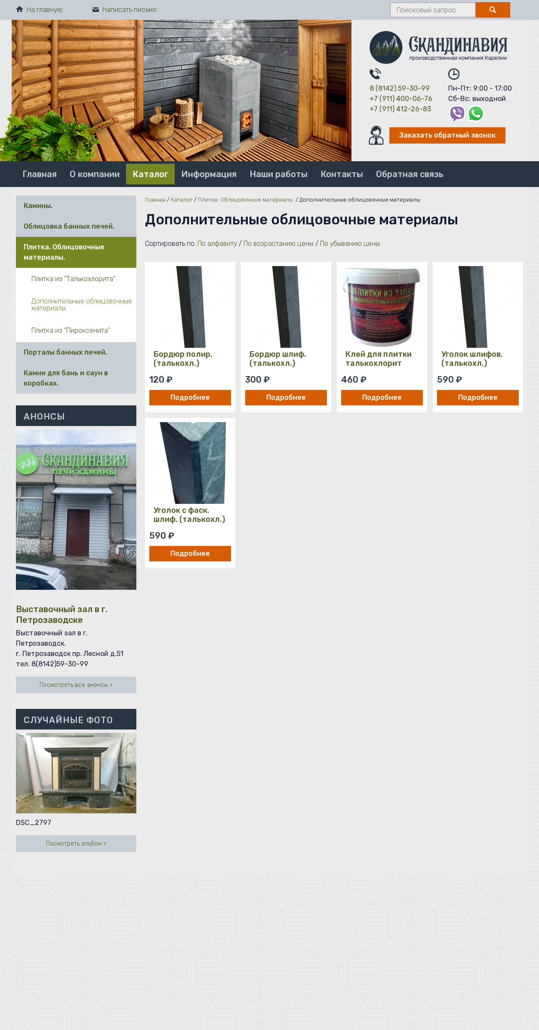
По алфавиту (217, 243)
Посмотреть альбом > (76, 843)
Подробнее (190, 397)
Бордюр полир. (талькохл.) (183, 358)
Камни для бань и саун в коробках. (66, 378)
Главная (39, 174)
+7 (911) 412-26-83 (400, 109)
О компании (95, 174)
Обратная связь (410, 174)
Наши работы (278, 174)
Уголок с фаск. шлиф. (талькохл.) (189, 515)
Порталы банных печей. (65, 352)
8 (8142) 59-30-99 (400, 88)
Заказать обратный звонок (447, 135)
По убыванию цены (350, 243)
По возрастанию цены (278, 243)
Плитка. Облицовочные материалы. (64, 252)
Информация (209, 174)
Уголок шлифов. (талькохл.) (472, 358)
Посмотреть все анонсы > (76, 685)
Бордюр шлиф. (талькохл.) (277, 358)
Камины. (38, 206)
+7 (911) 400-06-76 (401, 99)
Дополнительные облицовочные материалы (81, 304)
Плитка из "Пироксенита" (70, 330)
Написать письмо (124, 10)
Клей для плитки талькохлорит (378, 358)
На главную (39, 10)
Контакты (341, 174)
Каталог (150, 174)
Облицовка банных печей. (69, 226)
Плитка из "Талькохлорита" (73, 279)
